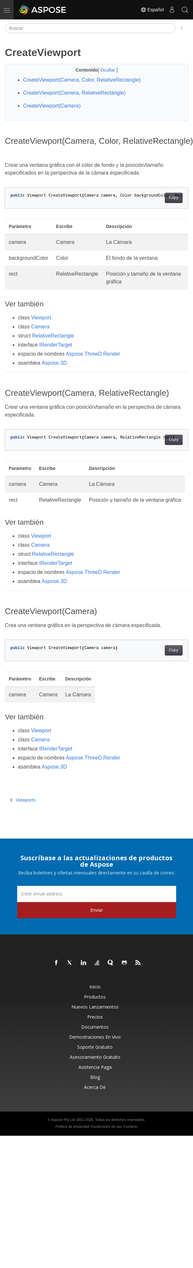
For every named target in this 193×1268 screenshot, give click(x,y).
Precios (95, 1017)
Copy (173, 198)
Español (152, 10)
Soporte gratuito (95, 1047)
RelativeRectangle (53, 335)
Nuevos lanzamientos (95, 1007)
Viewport (41, 317)
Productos (95, 997)
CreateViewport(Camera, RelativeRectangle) (74, 93)
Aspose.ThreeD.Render (93, 354)
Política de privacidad (72, 1126)
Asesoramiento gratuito (95, 1057)
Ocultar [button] (108, 70)
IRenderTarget (55, 345)
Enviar (96, 910)
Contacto (130, 1126)
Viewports (23, 800)
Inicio (95, 987)
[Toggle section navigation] (182, 28)
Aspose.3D (54, 363)
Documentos (95, 1027)
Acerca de (95, 1087)
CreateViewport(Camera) (52, 106)
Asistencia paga (95, 1067)
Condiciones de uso (106, 1126)
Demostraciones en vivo (95, 1037)
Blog (95, 1077)
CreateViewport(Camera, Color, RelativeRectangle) (82, 80)
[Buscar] (90, 28)
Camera (40, 326)
